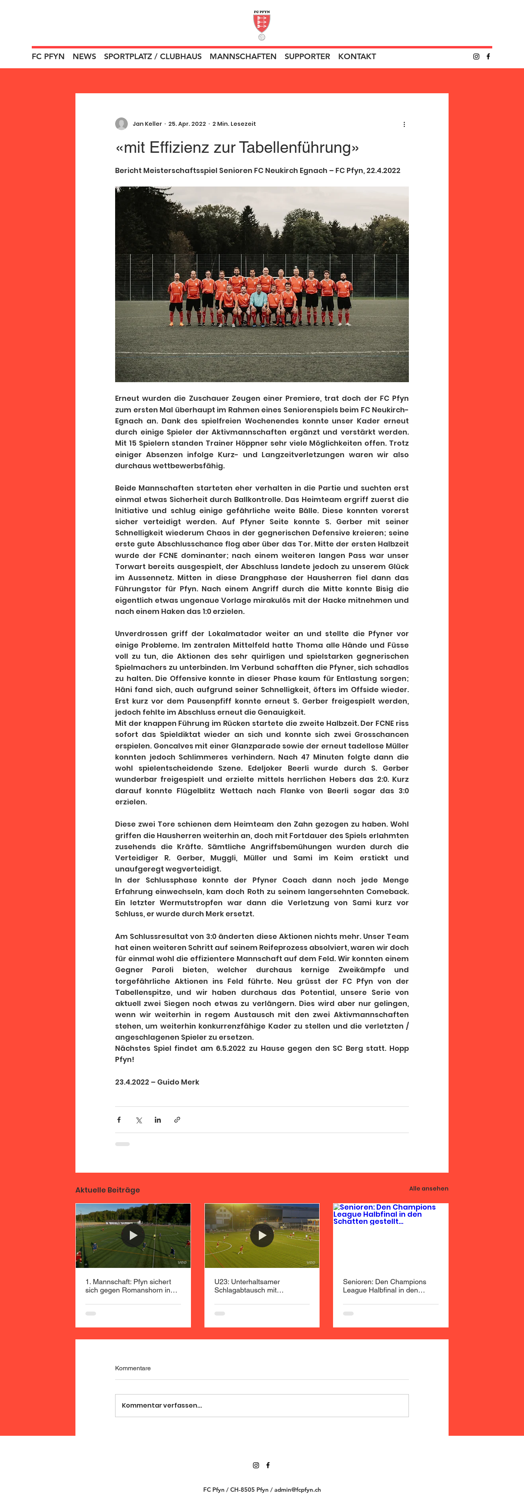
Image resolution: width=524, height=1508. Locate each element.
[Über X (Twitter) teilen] (138, 1119)
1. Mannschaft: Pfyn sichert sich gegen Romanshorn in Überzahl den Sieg (128, 1285)
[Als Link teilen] (177, 1119)
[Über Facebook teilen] (119, 1119)
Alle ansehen (429, 1189)
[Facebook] (488, 56)
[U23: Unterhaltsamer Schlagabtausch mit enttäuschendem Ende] (262, 1236)
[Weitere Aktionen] (404, 124)
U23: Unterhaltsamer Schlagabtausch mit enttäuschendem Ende (250, 1285)
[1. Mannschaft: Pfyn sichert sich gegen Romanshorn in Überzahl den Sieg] (133, 1236)
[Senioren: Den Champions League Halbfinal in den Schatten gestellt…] (390, 1236)
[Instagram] (476, 56)
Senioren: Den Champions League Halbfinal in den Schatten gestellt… (384, 1285)
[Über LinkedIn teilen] (158, 1119)
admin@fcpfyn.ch (297, 1489)
